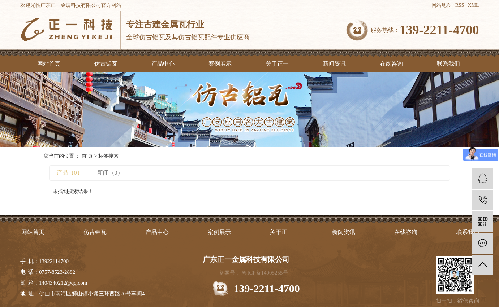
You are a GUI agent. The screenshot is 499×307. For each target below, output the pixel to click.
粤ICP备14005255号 (265, 273)
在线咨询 (391, 64)
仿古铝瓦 (105, 64)
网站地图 (441, 5)
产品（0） (70, 173)
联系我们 (448, 64)
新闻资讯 (334, 64)
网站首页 (48, 64)
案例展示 (220, 64)
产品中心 (163, 64)
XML (473, 5)
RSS (459, 5)
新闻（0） (110, 173)
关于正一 (277, 64)
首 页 (87, 156)
